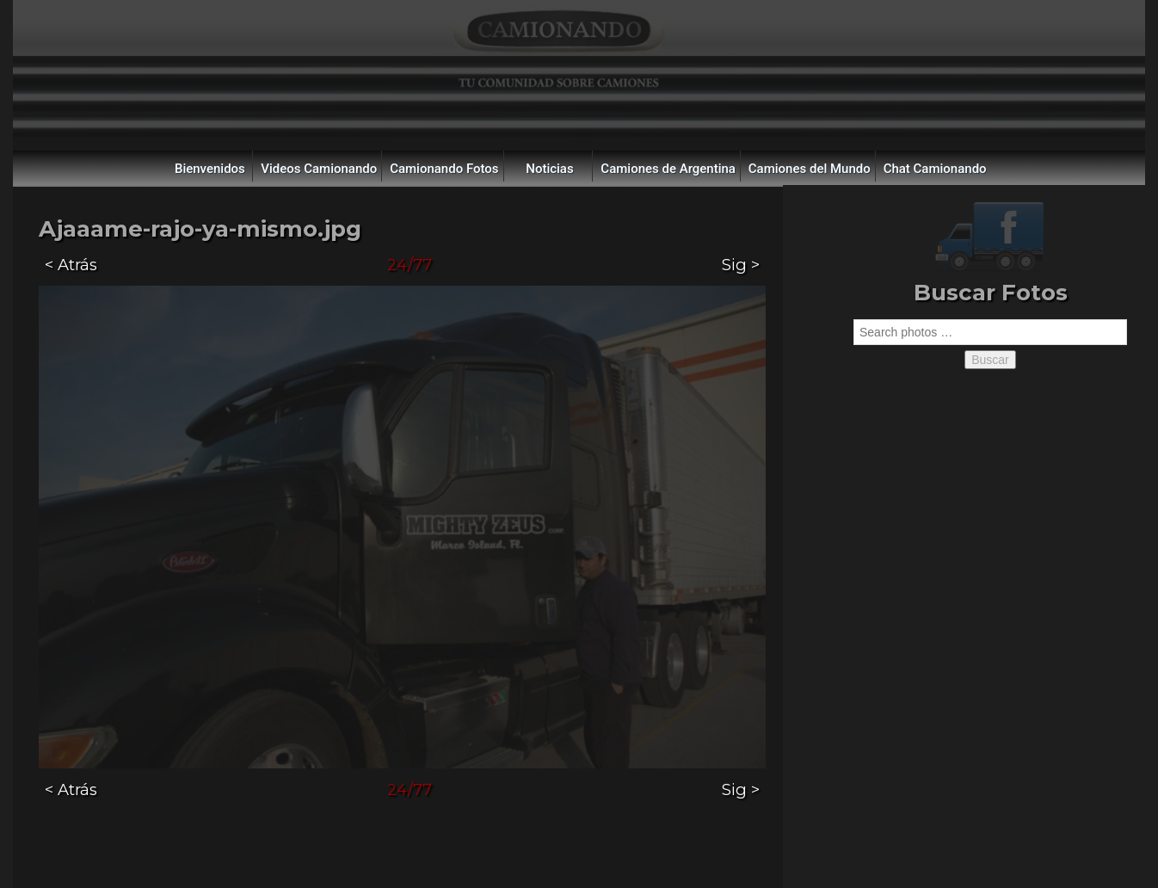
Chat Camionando (935, 168)
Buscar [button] (990, 360)
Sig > (741, 264)
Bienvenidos (210, 168)
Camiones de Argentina (668, 168)
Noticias (549, 168)
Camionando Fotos (444, 168)
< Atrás (71, 264)
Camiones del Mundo (809, 168)
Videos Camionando (319, 168)
